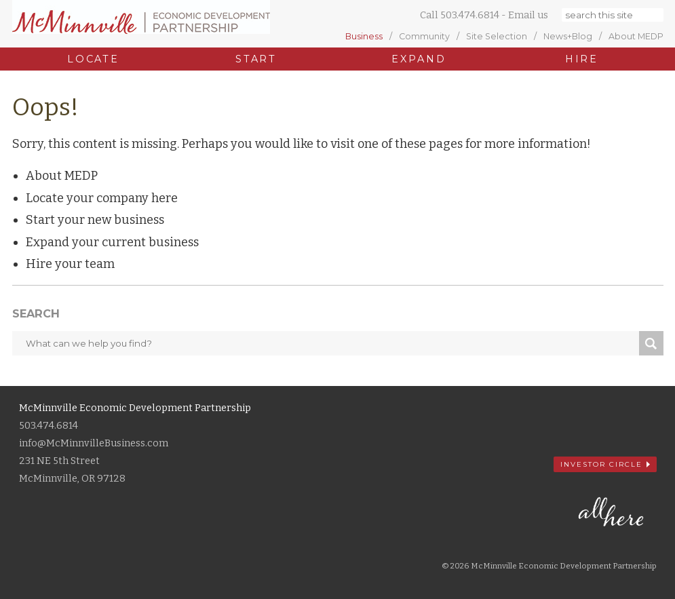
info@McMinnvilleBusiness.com (93, 443)
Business (364, 37)
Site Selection (496, 37)
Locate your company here (102, 198)
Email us (528, 15)
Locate (93, 59)
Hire (582, 59)
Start (256, 59)
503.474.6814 (469, 15)
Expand (418, 59)
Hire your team (70, 263)
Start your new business (95, 219)
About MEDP (636, 37)
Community (424, 37)
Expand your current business (112, 242)
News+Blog (567, 37)
